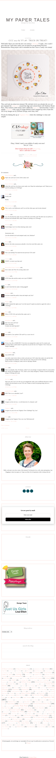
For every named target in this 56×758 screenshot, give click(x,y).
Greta (6, 332)
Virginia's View (24, 115)
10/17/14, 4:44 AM (11, 202)
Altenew (46, 669)
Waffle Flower (20, 726)
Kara (6, 284)
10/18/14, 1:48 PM (10, 297)
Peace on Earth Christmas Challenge (22, 699)
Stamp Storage (22, 713)
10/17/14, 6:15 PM (10, 263)
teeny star (36, 108)
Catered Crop (38, 674)
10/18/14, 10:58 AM (11, 289)
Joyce (6, 367)
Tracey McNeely (9, 184)
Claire (6, 399)
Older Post (4, 428)
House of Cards (34, 687)
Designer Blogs (32, 757)
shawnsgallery (7, 711)
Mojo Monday (11, 695)
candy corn (15, 106)
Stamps (45, 713)
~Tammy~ (7, 250)
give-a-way (36, 149)
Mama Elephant (26, 693)
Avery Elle (18, 670)
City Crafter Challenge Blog (15, 676)
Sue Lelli (7, 276)
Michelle (7, 224)
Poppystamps (10, 703)
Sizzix (41, 711)
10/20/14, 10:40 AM (11, 375)
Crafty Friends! (34, 680)
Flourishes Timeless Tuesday (33, 683)
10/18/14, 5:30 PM (10, 316)
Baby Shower (29, 670)
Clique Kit (28, 676)
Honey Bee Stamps (25, 687)
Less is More (38, 691)
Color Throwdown (16, 678)
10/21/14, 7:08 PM (10, 395)
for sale (42, 683)
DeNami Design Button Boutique (43, 682)
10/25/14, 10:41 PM (11, 412)
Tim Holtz (45, 723)
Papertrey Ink (48, 697)
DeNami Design (33, 156)
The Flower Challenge (13, 721)
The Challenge (28, 719)
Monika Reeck (8, 352)
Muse (29, 695)
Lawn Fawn (30, 691)
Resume (32, 30)
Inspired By (25, 689)
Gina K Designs (31, 685)
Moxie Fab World (20, 695)
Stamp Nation (14, 713)
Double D (4, 683)
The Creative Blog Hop (37, 719)
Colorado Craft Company (35, 678)
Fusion (23, 685)
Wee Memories (31, 726)
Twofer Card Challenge (42, 725)
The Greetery (25, 721)
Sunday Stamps (11, 715)
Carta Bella (26, 672)
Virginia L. (8, 341)
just (49, 689)
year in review (5, 728)
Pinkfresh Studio (12, 702)
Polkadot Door (38, 702)
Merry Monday (51, 693)
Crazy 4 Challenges (43, 680)
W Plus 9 (13, 726)
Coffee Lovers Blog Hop (37, 676)
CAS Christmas (36, 672)
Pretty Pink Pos (9, 706)
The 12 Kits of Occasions (40, 717)
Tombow (11, 725)
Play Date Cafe (28, 702)
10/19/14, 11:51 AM (11, 348)
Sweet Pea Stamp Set (43, 715)
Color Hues (6, 678)
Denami (17, 682)
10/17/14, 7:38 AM (11, 220)
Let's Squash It (46, 691)
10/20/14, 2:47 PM (10, 387)
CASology (35, 44)
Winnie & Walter (41, 726)
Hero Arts (16, 687)
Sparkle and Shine (48, 711)
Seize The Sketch (40, 709)
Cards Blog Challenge (16, 672)
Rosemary (7, 293)
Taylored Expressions (25, 717)
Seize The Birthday (29, 710)
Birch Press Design (38, 670)
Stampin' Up (30, 713)
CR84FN (13, 680)
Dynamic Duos (11, 684)
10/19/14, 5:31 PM (10, 363)
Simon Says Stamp (18, 711)
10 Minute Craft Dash (7, 669)
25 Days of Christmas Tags (22, 669)
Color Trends (24, 678)
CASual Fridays (29, 674)
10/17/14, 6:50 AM (11, 210)
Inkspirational (15, 689)
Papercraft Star (37, 697)
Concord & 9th (5, 680)
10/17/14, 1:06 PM (10, 229)
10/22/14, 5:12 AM (11, 404)
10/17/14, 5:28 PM (10, 255)
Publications (15, 708)
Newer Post (51, 428)
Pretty (3, 706)
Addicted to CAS (38, 669)
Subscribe (28, 519)
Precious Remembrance (24, 703)
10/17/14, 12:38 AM (11, 190)
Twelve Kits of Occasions (29, 725)
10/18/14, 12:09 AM (11, 280)
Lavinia (24, 691)
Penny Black (35, 700)
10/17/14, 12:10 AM (11, 180)
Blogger (29, 743)
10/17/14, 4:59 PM (10, 246)
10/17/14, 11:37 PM (11, 272)
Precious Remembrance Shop (42, 703)
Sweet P (19, 715)
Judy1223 (7, 214)
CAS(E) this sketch (7, 674)
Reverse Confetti (15, 710)
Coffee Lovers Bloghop (48, 676)
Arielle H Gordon (9, 391)
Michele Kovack (9, 206)
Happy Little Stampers (7, 687)
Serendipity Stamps (49, 710)
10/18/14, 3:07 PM (10, 308)
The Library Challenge (36, 721)
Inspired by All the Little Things (39, 689)
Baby (24, 670)
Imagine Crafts (43, 687)
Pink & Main (43, 700)
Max (36, 693)
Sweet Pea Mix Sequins (29, 715)
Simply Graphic (32, 711)
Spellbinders (5, 713)
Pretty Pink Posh (21, 706)
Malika (7, 194)
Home (23, 30)
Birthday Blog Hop (49, 670)
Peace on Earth (10, 699)
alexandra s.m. (8, 320)
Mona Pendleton (9, 175)
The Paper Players (48, 721)
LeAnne (7, 259)
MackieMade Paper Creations (12, 267)
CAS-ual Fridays (47, 672)
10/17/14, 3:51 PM (10, 237)
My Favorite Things (38, 695)
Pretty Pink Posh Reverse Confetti (41, 706)
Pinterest (21, 701)
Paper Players (16, 697)
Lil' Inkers (11, 693)
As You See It (11, 670)
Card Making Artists (6, 672)
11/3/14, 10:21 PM (10, 421)
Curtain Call (11, 682)
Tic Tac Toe (36, 723)
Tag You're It (13, 717)
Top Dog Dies (18, 725)
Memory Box (41, 693)
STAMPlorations (38, 713)
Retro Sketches (39, 708)
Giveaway (49, 685)
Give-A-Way (40, 685)
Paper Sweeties (27, 697)
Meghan (7, 301)
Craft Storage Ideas (23, 680)
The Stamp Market (24, 723)
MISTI (4, 695)
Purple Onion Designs (26, 708)
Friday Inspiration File (15, 685)
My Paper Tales (28, 19)
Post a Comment (5, 425)
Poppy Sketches (46, 701)
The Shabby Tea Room (11, 723)
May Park (7, 379)
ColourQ (47, 678)
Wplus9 (50, 726)
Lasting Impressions (15, 691)
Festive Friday (21, 684)
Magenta (17, 693)
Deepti (6, 241)
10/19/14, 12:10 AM (11, 336)
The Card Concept (17, 719)
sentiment (9, 109)
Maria (6, 312)
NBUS (8, 697)
